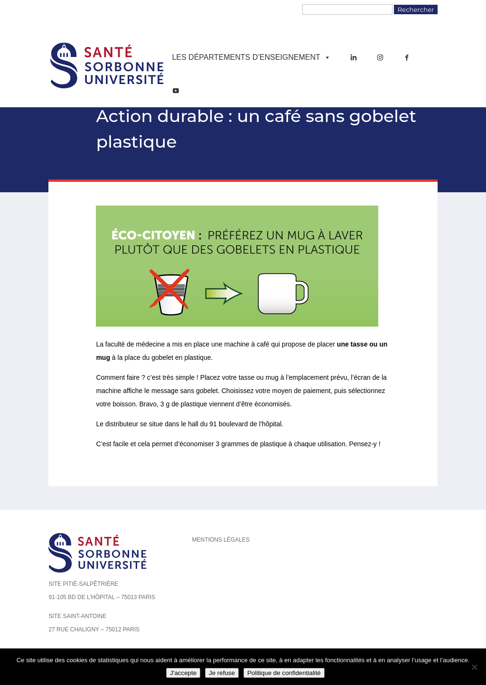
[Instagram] (380, 57)
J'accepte (183, 672)
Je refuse (222, 672)
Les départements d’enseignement (251, 57)
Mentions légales (220, 539)
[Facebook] (406, 57)
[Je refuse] (474, 667)
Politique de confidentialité (284, 672)
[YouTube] (175, 90)
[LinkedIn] (353, 57)
